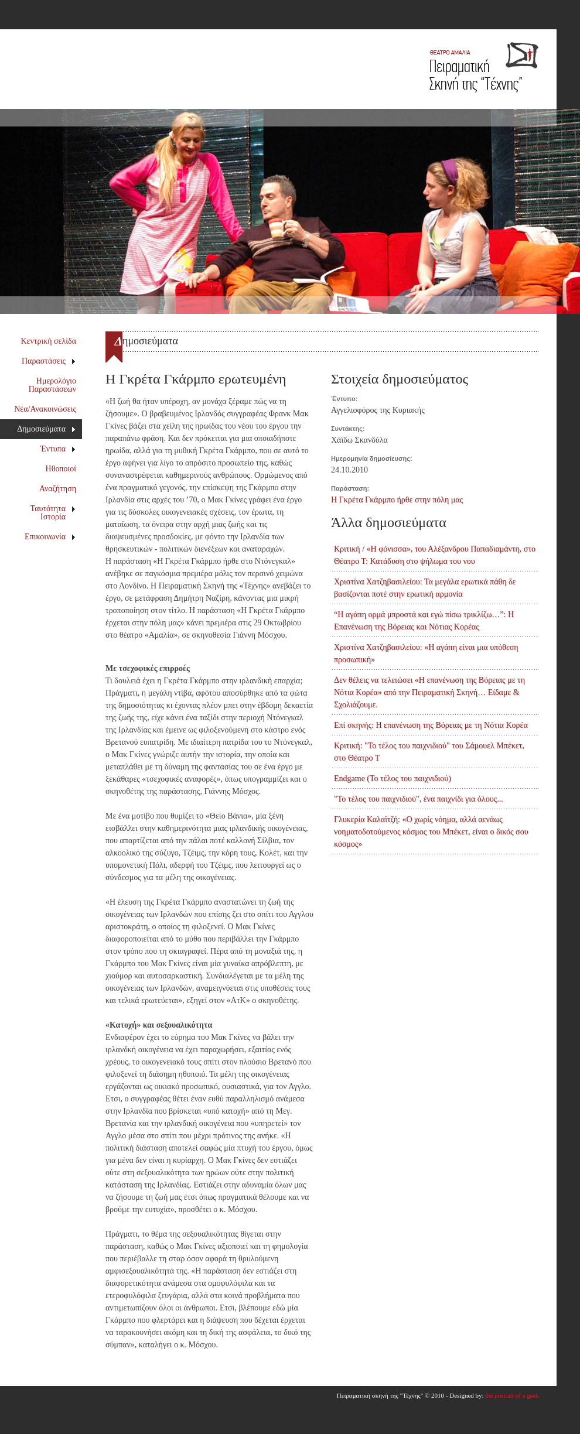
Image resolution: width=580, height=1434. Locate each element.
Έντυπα (58, 448)
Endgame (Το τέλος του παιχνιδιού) (392, 778)
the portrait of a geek (512, 1395)
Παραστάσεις (49, 361)
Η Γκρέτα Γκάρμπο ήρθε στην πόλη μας (397, 499)
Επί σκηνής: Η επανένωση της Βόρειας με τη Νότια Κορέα (431, 725)
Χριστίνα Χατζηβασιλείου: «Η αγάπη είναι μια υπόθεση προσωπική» (426, 653)
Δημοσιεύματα (46, 429)
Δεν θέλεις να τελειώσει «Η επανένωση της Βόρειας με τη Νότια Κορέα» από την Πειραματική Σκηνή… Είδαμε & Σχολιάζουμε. (429, 692)
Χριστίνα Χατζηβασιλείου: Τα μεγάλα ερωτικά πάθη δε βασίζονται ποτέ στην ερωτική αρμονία (425, 587)
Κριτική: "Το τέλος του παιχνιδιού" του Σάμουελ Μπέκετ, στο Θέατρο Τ (429, 751)
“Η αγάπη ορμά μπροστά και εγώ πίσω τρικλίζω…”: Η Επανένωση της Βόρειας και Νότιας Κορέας (424, 620)
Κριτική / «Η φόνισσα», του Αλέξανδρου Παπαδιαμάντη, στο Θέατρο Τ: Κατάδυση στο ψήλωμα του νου (434, 555)
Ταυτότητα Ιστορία (53, 512)
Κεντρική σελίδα (49, 341)
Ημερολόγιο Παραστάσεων (52, 385)
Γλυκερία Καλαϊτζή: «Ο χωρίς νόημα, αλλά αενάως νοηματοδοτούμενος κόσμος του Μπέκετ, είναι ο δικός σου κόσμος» (431, 831)
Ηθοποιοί (61, 468)
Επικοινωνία (50, 536)
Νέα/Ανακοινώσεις (45, 409)
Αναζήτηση (57, 488)
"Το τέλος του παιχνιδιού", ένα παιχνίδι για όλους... (418, 799)
